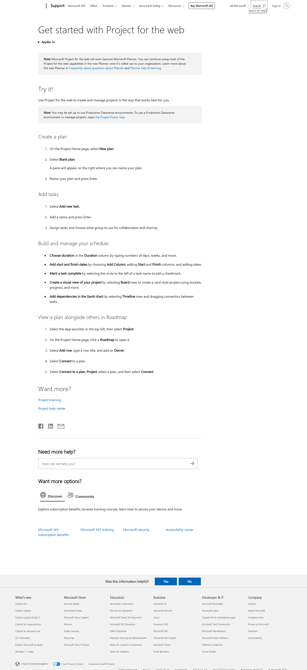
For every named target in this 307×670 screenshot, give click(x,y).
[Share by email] (59, 425)
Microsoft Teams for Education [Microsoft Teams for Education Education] (126, 617)
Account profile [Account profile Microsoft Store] (72, 603)
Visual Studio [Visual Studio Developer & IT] (209, 651)
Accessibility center (180, 529)
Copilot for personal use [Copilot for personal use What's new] (27, 631)
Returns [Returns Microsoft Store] (68, 624)
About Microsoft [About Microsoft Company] (256, 610)
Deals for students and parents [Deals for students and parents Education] (126, 644)
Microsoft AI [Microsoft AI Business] (160, 603)
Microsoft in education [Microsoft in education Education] (121, 603)
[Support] (57, 6)
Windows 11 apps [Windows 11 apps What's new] (24, 651)
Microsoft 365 (76, 5)
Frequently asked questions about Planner (96, 68)
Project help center (52, 408)
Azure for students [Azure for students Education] (119, 651)
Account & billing (149, 5)
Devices (126, 5)
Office (93, 5)
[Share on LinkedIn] (49, 425)
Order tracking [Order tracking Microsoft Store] (71, 631)
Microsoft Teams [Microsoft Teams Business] (162, 644)
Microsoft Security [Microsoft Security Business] (163, 610)
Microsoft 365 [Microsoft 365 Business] (161, 631)
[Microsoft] (30, 6)
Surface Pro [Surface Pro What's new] (21, 603)
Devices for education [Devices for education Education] (121, 610)
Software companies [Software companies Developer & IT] (212, 644)
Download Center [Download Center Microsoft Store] (73, 610)
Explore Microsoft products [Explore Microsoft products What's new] (29, 644)
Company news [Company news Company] (256, 617)
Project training (49, 400)
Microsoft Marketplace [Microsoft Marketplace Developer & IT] (214, 631)
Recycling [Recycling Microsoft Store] (69, 637)
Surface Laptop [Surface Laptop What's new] (23, 610)
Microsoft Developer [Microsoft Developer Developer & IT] (212, 603)
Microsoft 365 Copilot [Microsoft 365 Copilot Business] (165, 637)
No (190, 581)
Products (108, 5)
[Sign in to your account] (281, 6)
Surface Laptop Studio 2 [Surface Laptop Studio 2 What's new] (27, 617)
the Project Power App (110, 117)
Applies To (48, 42)
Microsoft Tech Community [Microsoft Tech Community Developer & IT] (216, 624)
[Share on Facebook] (41, 425)
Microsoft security (136, 529)
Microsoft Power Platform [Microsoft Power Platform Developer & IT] (215, 637)
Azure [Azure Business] (156, 617)
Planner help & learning (145, 68)
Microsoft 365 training (97, 529)
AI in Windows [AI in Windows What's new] (22, 637)
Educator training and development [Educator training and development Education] (128, 637)
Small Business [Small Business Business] (161, 651)
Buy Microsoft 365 (202, 5)
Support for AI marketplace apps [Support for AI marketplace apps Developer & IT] (218, 617)
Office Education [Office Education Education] (118, 631)
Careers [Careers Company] (252, 603)
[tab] (52, 495)
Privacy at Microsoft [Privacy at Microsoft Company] (258, 624)
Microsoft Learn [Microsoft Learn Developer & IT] (210, 610)
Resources (174, 5)
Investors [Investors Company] (253, 631)
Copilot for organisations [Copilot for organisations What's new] (28, 624)
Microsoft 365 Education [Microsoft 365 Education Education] (122, 624)
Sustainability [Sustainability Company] (255, 637)
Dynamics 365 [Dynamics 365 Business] (161, 624)
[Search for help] (259, 5)
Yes (166, 581)
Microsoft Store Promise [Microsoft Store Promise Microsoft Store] (76, 644)
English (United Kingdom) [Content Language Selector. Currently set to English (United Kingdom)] (35, 663)
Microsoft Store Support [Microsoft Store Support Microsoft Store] (76, 617)
